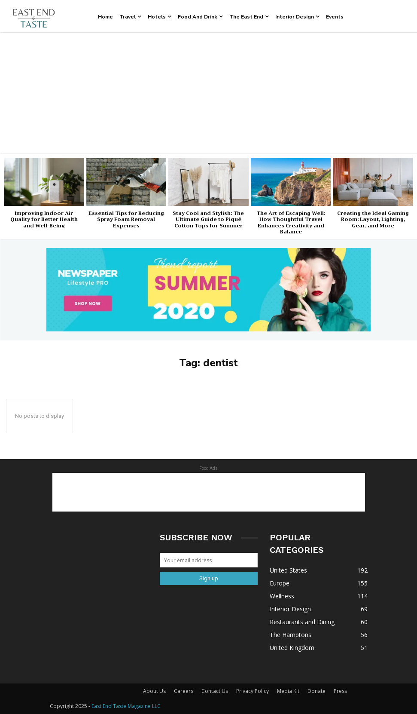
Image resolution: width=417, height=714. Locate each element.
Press (340, 691)
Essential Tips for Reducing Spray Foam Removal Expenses (126, 219)
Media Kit (288, 691)
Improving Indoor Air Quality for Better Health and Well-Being (44, 219)
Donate (316, 691)
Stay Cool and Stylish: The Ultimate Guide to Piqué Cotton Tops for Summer (208, 219)
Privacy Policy (252, 691)
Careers (183, 691)
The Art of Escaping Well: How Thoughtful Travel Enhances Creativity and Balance (290, 222)
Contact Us (214, 691)
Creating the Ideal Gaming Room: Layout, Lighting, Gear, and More (373, 219)
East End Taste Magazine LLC (126, 706)
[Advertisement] (209, 93)
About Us (154, 691)
